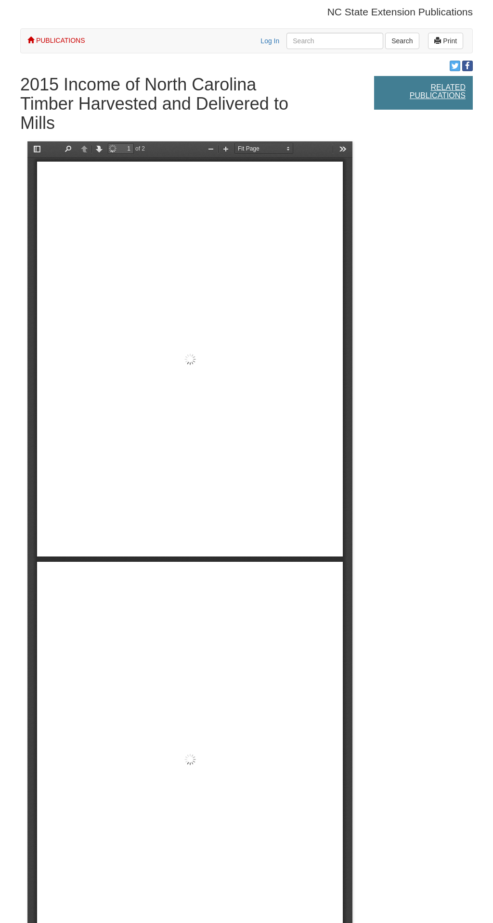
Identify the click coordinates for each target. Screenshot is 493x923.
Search (402, 41)
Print (445, 41)
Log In (269, 41)
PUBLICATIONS (56, 40)
